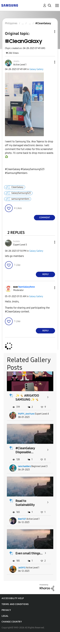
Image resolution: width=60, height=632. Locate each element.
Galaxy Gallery (36, 69)
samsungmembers (20, 199)
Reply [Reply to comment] (45, 274)
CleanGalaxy (17, 187)
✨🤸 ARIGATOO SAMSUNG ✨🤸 (27, 397)
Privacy (6, 610)
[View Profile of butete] (16, 241)
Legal (5, 616)
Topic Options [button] (49, 31)
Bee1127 (22, 519)
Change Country (12, 621)
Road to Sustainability (25, 503)
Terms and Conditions (15, 604)
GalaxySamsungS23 (21, 193)
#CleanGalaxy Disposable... (25, 450)
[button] (49, 62)
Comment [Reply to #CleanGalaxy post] (44, 217)
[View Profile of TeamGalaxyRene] (26, 287)
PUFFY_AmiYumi (26, 413)
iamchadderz (24, 466)
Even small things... (29, 553)
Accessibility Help (13, 598)
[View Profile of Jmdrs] (16, 61)
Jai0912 (22, 567)
